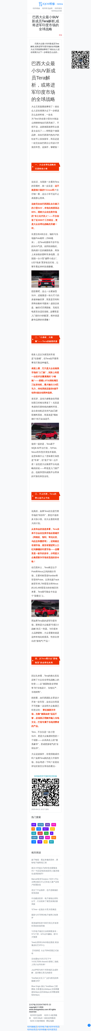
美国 (47, 825)
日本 (53, 837)
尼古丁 (45, 829)
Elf (33, 829)
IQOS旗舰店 (32, 1027)
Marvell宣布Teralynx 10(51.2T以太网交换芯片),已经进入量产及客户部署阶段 (45, 882)
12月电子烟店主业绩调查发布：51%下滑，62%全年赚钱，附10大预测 (44, 934)
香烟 (38, 829)
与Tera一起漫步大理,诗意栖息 (43, 909)
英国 (33, 833)
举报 (60, 35)
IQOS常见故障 (47, 8)
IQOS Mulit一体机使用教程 (44, 1018)
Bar (46, 842)
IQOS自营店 (32, 1029)
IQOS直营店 (52, 1029)
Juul (33, 842)
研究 (53, 825)
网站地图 (50, 1021)
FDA (46, 833)
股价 (51, 842)
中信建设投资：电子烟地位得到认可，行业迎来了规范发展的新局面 (44, 901)
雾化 (41, 837)
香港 (47, 837)
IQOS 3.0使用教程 (37, 1021)
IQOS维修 (36, 8)
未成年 (34, 837)
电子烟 (41, 825)
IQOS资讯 (58, 8)
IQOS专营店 (54, 1027)
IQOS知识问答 (56, 11)
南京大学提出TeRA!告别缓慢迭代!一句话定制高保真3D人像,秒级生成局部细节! (45, 871)
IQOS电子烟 (43, 1027)
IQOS (40, 833)
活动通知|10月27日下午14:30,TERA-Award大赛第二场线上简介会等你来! (44, 962)
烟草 (33, 825)
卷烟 (39, 842)
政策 (52, 829)
